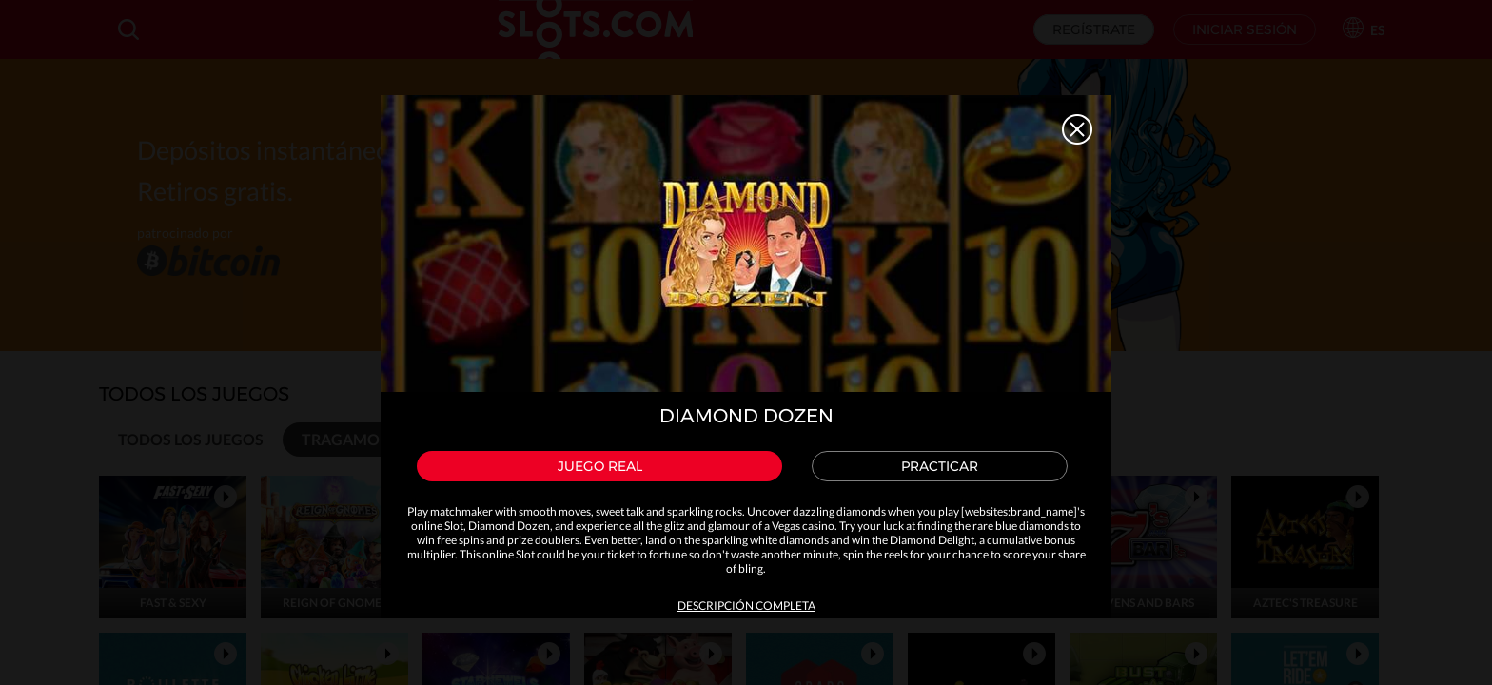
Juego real (600, 466)
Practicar (939, 466)
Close (1077, 129)
